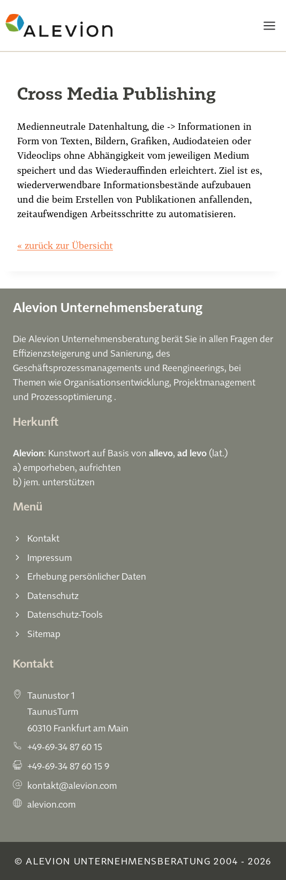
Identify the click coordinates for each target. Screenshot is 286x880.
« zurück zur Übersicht (65, 245)
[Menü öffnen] (269, 25)
